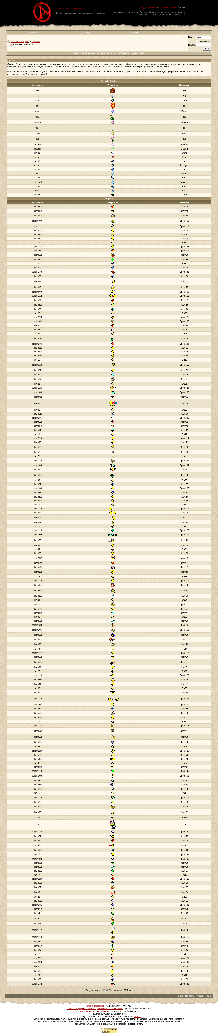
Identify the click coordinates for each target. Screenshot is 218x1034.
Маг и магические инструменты (94, 1011)
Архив (200, 996)
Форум (86, 32)
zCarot (137, 1016)
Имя (190, 37)
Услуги (134, 32)
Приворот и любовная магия (69, 8)
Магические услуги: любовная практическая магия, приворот (95, 1008)
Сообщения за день (126, 53)
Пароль (192, 45)
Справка (36, 41)
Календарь (93, 53)
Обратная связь (186, 996)
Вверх (208, 996)
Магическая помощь (167, 7)
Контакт (184, 32)
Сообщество (108, 53)
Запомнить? (203, 41)
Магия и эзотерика (20, 41)
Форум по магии (148, 7)
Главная (34, 32)
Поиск (141, 53)
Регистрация (80, 53)
